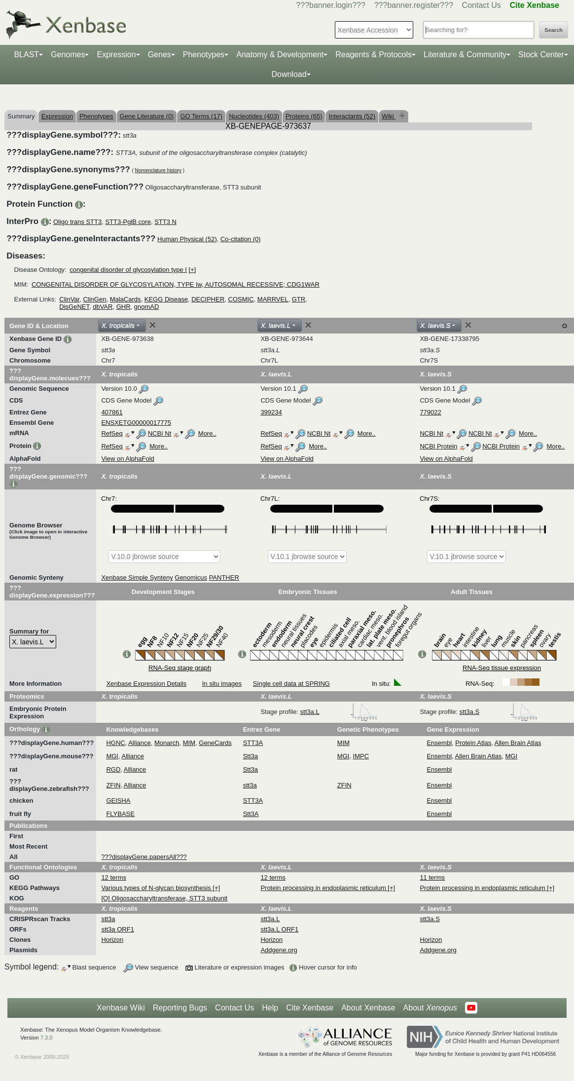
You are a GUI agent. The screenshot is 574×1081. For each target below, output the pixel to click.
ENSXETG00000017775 (136, 422)
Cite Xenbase (309, 1008)
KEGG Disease (166, 299)
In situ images (222, 683)
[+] (192, 269)
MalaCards (125, 299)
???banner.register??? (413, 5)
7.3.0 (46, 1038)
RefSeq (111, 433)
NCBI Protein (438, 446)
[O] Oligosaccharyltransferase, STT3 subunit (164, 898)
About (430, 1008)
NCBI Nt (160, 433)
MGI (112, 756)
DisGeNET (74, 306)
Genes (159, 54)
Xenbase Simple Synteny (137, 577)
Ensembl (439, 742)
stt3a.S (499, 711)
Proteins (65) (304, 116)
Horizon (112, 939)
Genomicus (191, 577)
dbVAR (102, 306)
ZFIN (113, 785)
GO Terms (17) (201, 116)
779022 (430, 412)
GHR (123, 306)
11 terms (432, 877)
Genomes (68, 54)
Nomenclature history (158, 170)
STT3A (253, 742)
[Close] (152, 325)
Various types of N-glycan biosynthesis (157, 888)
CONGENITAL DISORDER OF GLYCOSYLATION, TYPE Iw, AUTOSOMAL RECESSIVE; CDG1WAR (176, 284)
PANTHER (224, 577)
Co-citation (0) (240, 239)
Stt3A (251, 814)
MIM (189, 742)
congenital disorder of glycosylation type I (128, 269)
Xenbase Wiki (121, 1008)
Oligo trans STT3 (77, 221)
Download (288, 74)
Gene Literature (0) (147, 116)
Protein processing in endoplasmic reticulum (324, 888)
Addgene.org (278, 950)
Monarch (166, 742)
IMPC (361, 756)
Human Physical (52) (187, 239)
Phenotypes (204, 54)
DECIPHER (207, 299)
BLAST (26, 54)
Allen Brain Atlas (518, 742)
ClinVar (69, 299)
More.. (207, 433)
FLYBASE (120, 814)
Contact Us (481, 5)
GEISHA (118, 800)
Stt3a (250, 756)
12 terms (113, 877)
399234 (271, 412)
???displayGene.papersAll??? (143, 856)
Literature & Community (465, 54)
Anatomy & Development (279, 54)
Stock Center (541, 54)
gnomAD (146, 306)
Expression (116, 54)
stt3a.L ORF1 (279, 929)
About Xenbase (368, 1008)
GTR (298, 299)
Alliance (139, 742)
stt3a (250, 785)
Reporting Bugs (180, 1008)
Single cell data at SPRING (291, 683)
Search (553, 30)
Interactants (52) (351, 116)
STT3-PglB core (127, 221)
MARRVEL (272, 299)
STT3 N (165, 221)
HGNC (115, 742)
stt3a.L (339, 711)
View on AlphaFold (127, 458)
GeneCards (215, 742)
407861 (111, 412)
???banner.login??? (330, 5)
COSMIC (241, 299)
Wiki (388, 116)
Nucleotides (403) (254, 116)
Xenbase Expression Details (146, 683)
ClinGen (94, 299)
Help (270, 1008)
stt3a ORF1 (117, 929)
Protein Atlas (473, 742)
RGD (113, 769)
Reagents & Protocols (373, 54)
